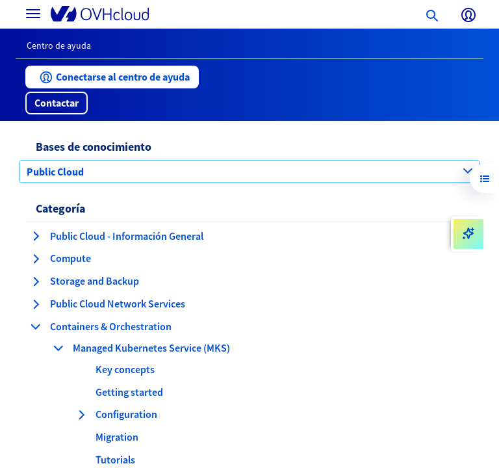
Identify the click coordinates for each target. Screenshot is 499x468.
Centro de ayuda (59, 45)
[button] (112, 77)
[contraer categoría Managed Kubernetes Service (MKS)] (58, 347)
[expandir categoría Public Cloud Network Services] (35, 304)
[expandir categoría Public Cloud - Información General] (35, 235)
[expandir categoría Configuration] (81, 414)
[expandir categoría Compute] (35, 258)
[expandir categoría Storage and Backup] (35, 281)
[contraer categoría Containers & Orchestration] (35, 326)
